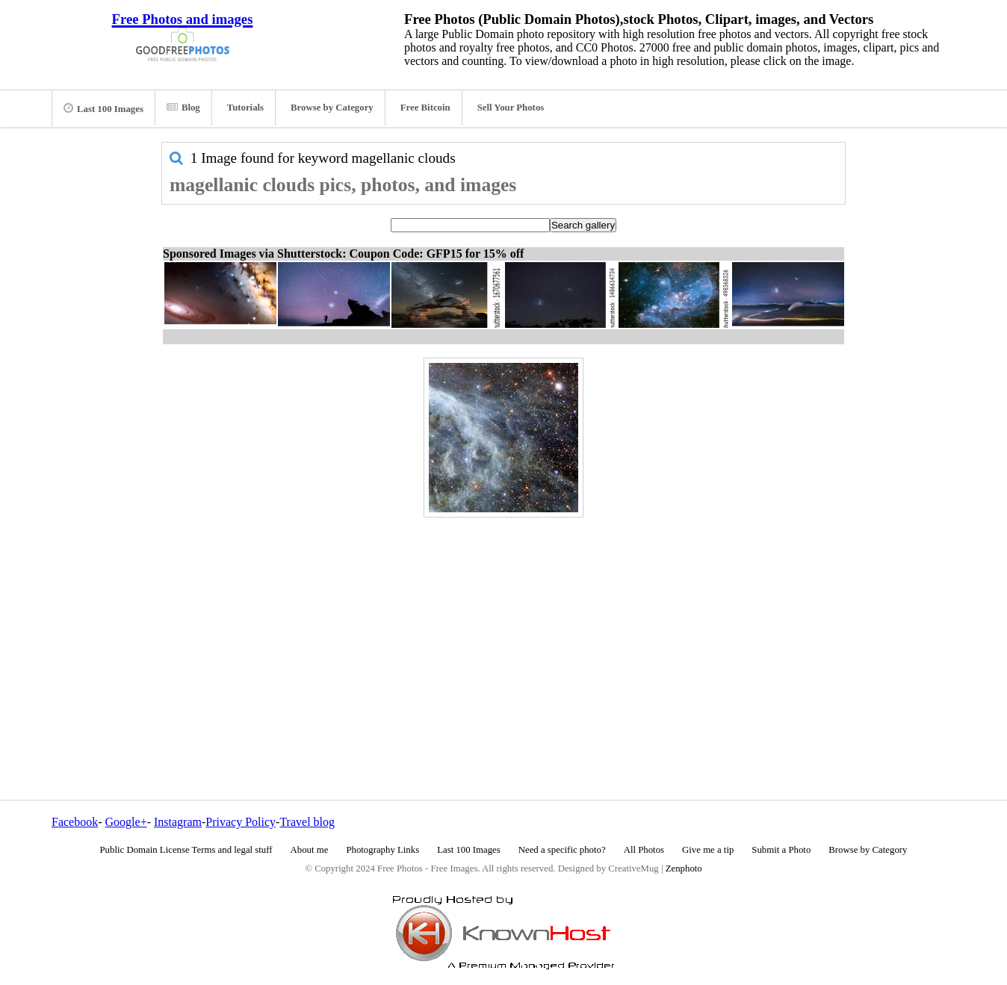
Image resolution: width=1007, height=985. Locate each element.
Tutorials (245, 107)
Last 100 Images (103, 108)
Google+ (126, 821)
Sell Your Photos (511, 107)
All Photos (644, 850)
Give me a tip (708, 850)
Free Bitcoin (425, 107)
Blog (183, 107)
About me (310, 850)
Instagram (178, 821)
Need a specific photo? (562, 850)
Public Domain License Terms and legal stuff (186, 850)
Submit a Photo (781, 850)
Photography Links (382, 850)
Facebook (75, 821)
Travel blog (307, 821)
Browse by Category (332, 107)
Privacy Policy (240, 821)
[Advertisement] (503, 626)
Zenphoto (684, 868)
